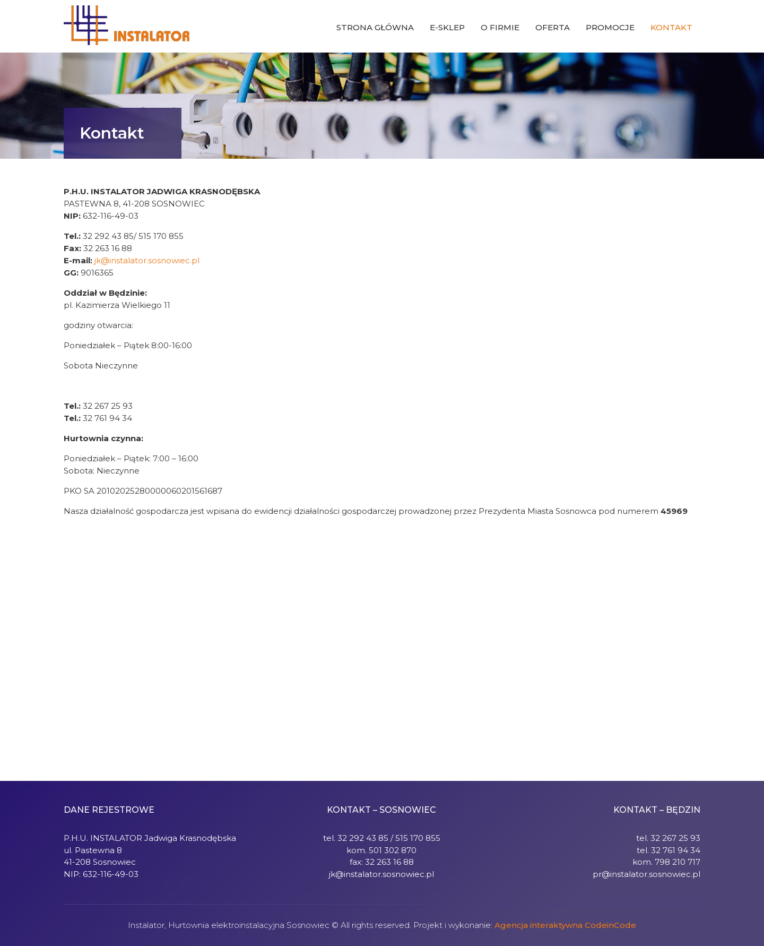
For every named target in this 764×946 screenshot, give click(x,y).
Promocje (610, 27)
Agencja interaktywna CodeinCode (565, 925)
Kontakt (671, 27)
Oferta (552, 27)
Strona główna (375, 27)
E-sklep (447, 27)
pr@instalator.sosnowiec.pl (646, 874)
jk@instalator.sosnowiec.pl (146, 260)
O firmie (500, 27)
